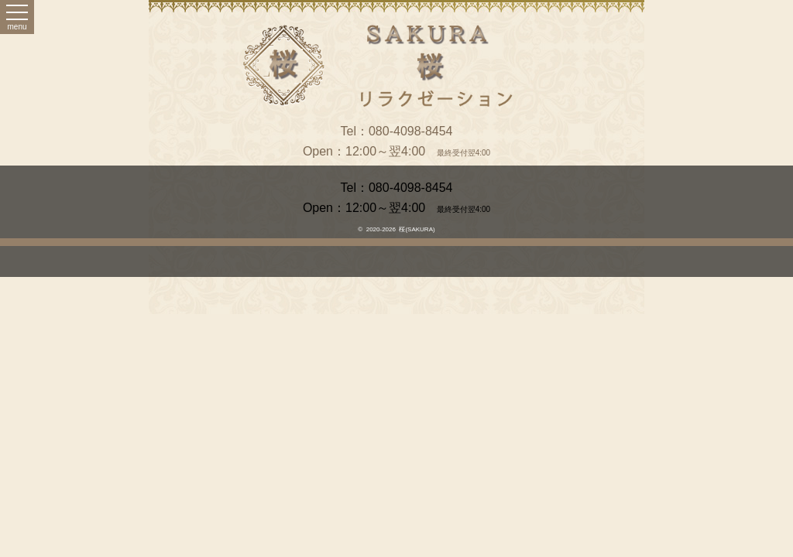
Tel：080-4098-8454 (397, 131)
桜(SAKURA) (416, 229)
